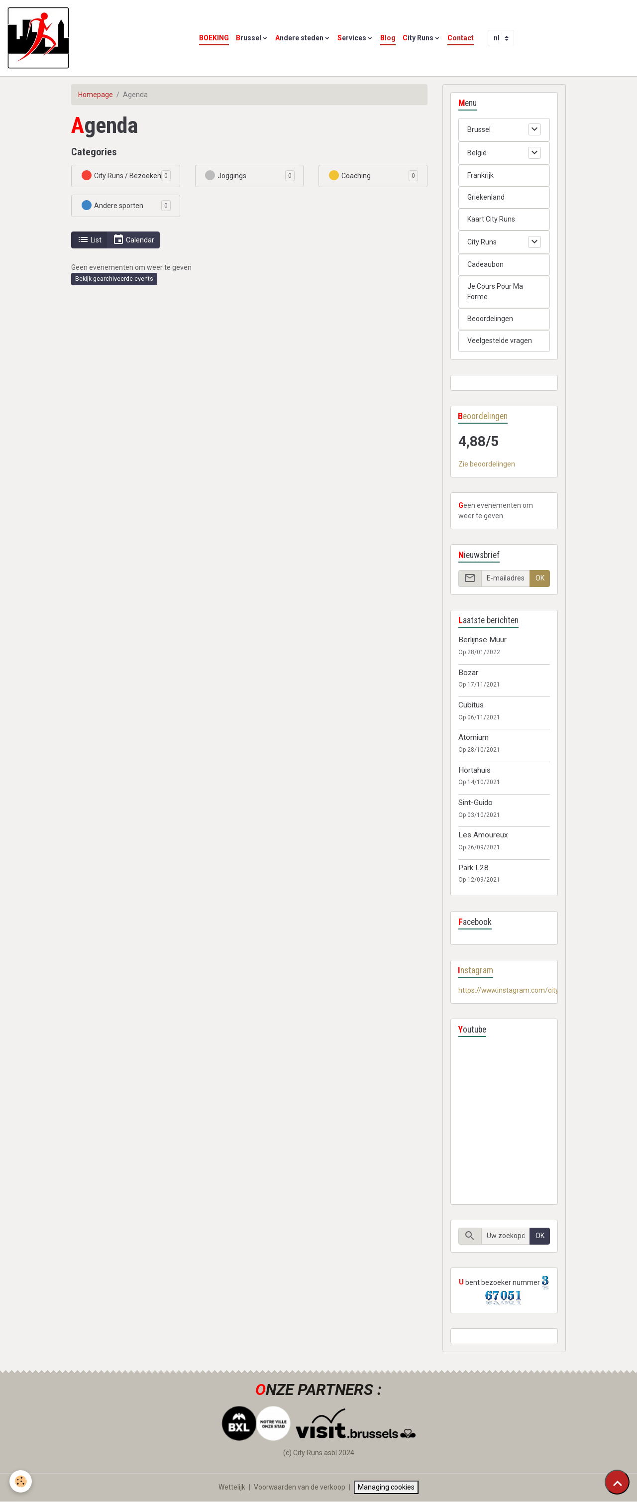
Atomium (473, 737)
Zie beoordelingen (486, 464)
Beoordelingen (490, 319)
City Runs (418, 38)
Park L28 (473, 867)
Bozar (468, 672)
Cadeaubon (485, 264)
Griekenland (486, 197)
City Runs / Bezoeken (121, 175)
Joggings (225, 175)
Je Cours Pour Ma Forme (495, 291)
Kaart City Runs (491, 219)
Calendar (133, 239)
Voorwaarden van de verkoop (300, 1488)
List (89, 239)
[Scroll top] (617, 1482)
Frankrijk (480, 175)
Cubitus (471, 704)
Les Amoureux (483, 835)
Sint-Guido (475, 802)
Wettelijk (231, 1488)
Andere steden (299, 38)
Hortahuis (474, 770)
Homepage (95, 95)
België (477, 153)
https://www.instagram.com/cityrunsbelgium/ (530, 991)
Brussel (248, 38)
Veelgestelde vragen (499, 341)
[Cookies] (21, 1481)
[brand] (40, 38)
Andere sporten (112, 205)
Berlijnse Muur (482, 640)
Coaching (349, 175)
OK (539, 578)
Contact (460, 38)
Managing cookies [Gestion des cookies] (386, 1488)
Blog (388, 38)
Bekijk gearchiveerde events (114, 278)
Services (351, 38)
